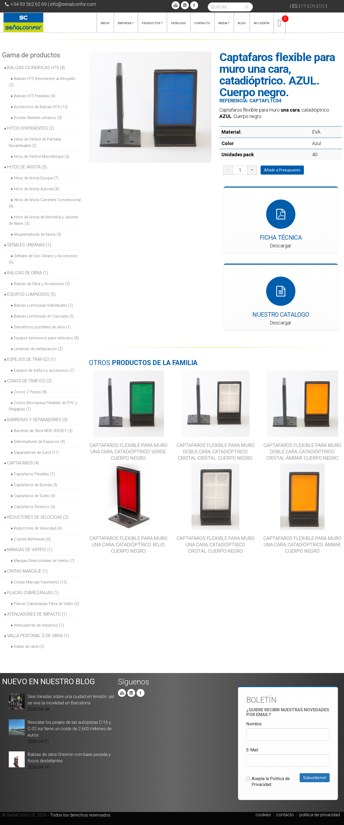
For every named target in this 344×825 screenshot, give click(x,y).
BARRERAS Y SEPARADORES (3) (37, 419)
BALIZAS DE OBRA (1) (27, 272)
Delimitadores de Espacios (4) (39, 441)
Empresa (126, 23)
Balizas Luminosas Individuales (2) (43, 305)
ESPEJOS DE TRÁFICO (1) (31, 359)
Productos (152, 23)
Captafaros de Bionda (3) (35, 485)
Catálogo (178, 23)
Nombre (254, 723)
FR (303, 6)
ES (295, 6)
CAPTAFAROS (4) (23, 463)
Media (224, 23)
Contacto (202, 23)
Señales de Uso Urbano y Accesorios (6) (43, 259)
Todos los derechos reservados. (80, 815)
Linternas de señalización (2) (38, 348)
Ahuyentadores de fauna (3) (37, 234)
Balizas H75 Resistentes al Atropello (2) (42, 81)
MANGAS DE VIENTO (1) (29, 549)
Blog (241, 23)
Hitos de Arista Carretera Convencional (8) (45, 203)
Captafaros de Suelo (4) (34, 495)
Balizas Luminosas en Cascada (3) (44, 316)
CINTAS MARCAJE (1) (27, 571)
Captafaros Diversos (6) (34, 506)
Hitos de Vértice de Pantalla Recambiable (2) (35, 142)
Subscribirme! (314, 778)
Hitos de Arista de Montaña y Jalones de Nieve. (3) (43, 220)
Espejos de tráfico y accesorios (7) (44, 370)
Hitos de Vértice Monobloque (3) (41, 156)
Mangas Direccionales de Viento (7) (44, 560)
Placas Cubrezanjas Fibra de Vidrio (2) (46, 603)
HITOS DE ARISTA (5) (27, 167)
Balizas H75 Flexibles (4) (34, 96)
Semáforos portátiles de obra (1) (42, 327)
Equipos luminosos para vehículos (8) (46, 338)
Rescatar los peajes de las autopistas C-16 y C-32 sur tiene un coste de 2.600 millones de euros (70, 729)
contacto (285, 814)
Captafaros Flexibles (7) (34, 474)
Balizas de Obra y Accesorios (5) (42, 283)
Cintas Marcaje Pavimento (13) (40, 582)
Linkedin (185, 5)
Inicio (105, 23)
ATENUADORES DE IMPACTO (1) (37, 614)
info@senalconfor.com (73, 4)
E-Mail (252, 749)
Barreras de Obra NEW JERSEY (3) (43, 430)
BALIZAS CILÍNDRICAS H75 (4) (36, 67)
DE (322, 6)
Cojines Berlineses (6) (32, 539)
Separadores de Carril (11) (36, 452)
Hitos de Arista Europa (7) (36, 178)
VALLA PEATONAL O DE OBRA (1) (38, 635)
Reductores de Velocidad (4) (38, 528)
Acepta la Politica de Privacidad (268, 781)
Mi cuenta (261, 23)
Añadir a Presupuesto (282, 170)
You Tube (176, 5)
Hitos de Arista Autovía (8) (36, 189)
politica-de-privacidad (319, 814)
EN (312, 6)
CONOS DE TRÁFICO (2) (29, 380)
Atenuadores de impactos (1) (39, 625)
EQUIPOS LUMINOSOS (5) (31, 294)
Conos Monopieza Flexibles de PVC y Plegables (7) (43, 406)
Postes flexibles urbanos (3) (38, 117)
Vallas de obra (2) (29, 646)
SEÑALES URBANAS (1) (29, 244)
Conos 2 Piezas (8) (30, 392)
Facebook (194, 5)
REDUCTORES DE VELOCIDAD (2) (37, 517)
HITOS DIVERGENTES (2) (30, 128)
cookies (263, 814)
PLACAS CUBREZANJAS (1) (33, 592)
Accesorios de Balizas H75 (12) (41, 106)
